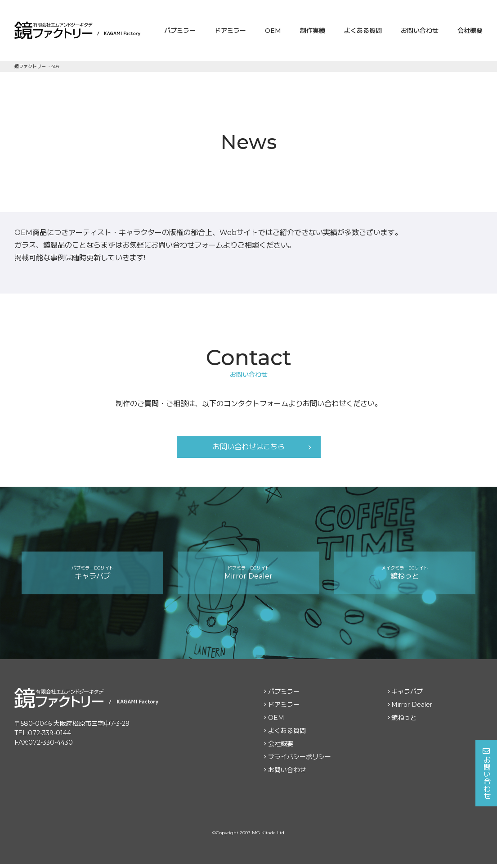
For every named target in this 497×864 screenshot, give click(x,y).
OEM (273, 31)
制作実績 (312, 31)
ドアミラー (230, 31)
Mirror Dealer (248, 572)
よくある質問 (363, 31)
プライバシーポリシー (299, 757)
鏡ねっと (404, 572)
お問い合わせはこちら (249, 447)
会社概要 (470, 31)
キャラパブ (92, 572)
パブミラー (180, 31)
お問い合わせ (420, 31)
